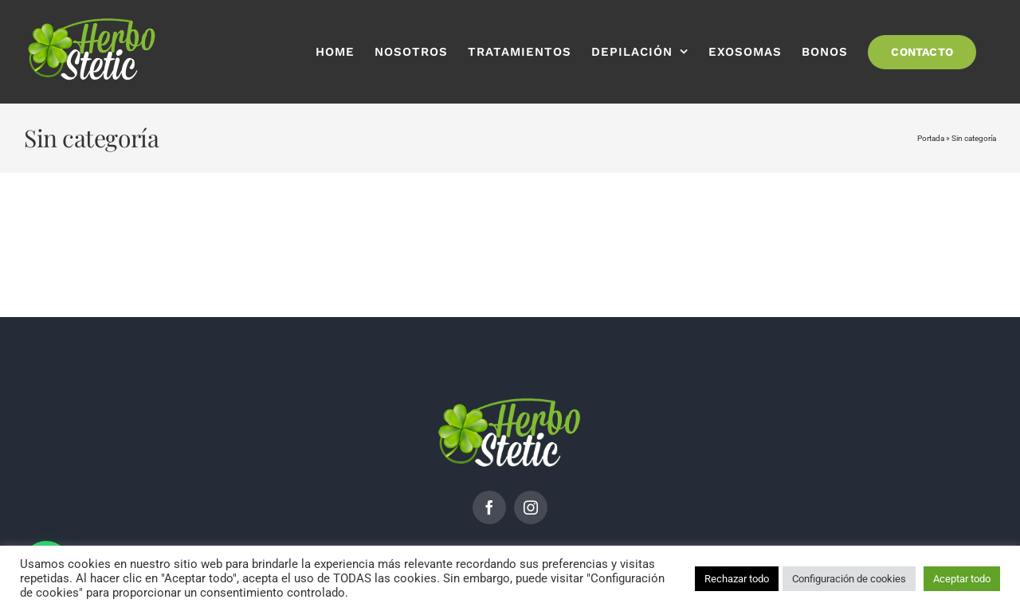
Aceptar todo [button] (962, 579)
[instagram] (530, 507)
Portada (930, 138)
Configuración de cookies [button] (849, 579)
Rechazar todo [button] (736, 579)
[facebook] (489, 507)
